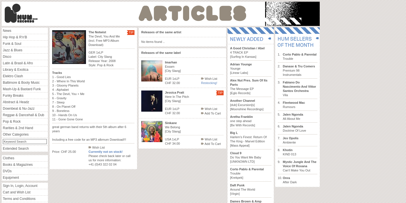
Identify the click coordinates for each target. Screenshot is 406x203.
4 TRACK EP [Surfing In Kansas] (247, 52)
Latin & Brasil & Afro (18, 63)
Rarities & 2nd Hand (18, 128)
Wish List (97, 147)
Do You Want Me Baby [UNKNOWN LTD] (245, 157)
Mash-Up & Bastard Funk (22, 89)
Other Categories (15, 134)
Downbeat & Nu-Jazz (19, 109)
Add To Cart (211, 113)
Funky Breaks (13, 96)
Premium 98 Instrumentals (299, 70)
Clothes (8, 158)
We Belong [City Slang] (173, 127)
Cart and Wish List (16, 192)
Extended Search (16, 149)
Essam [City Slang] (173, 66)
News (7, 31)
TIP (131, 32)
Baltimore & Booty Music (21, 83)
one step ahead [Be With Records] (242, 121)
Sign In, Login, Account (20, 186)
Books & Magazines (18, 165)
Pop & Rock (12, 121)
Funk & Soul (12, 44)
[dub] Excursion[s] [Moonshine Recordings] (247, 105)
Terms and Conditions (19, 199)
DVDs (7, 171)
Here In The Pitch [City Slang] (177, 97)
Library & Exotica (15, 70)
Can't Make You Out (299, 166)
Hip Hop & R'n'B (15, 37)
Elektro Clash (13, 76)
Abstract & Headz (16, 102)
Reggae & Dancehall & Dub (23, 115)
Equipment (11, 178)
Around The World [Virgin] (242, 189)
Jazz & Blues (12, 50)
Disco (7, 57)
